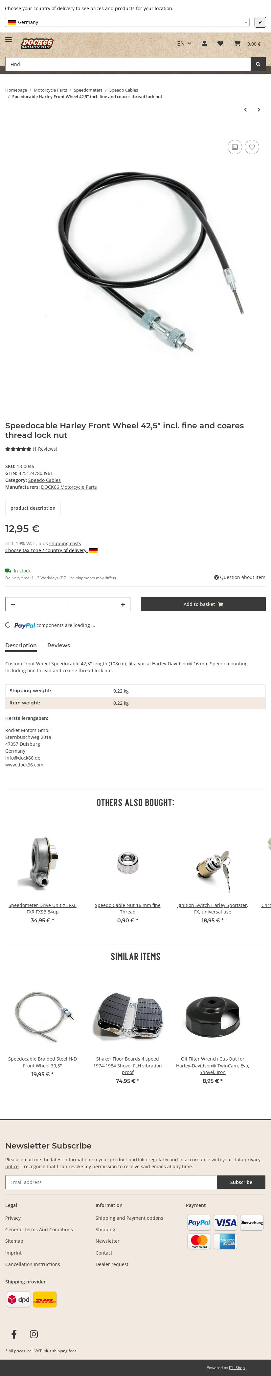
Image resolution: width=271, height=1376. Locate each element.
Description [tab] (21, 645)
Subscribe (241, 1182)
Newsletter (108, 1241)
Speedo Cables (44, 480)
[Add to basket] (10, 131)
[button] (204, 43)
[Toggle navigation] (8, 36)
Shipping (105, 1229)
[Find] (128, 64)
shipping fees (64, 1351)
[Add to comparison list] (235, 147)
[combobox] (127, 22)
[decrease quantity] (13, 604)
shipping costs (65, 543)
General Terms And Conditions (39, 1229)
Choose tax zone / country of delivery (51, 550)
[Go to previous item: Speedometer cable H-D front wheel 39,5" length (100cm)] (245, 109)
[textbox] (127, 22)
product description (33, 508)
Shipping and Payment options (129, 1218)
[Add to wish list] (252, 147)
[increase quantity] (123, 604)
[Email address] (111, 1182)
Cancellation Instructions (32, 1264)
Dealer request (112, 1264)
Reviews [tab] (58, 645)
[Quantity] (68, 604)
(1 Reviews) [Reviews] (31, 449)
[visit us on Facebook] (14, 1334)
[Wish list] (220, 43)
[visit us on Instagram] (34, 1334)
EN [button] (181, 43)
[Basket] (247, 43)
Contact (104, 1253)
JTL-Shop (237, 1367)
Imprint (13, 1253)
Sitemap (14, 1241)
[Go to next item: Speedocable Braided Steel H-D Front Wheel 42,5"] (259, 109)
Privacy (13, 1218)
